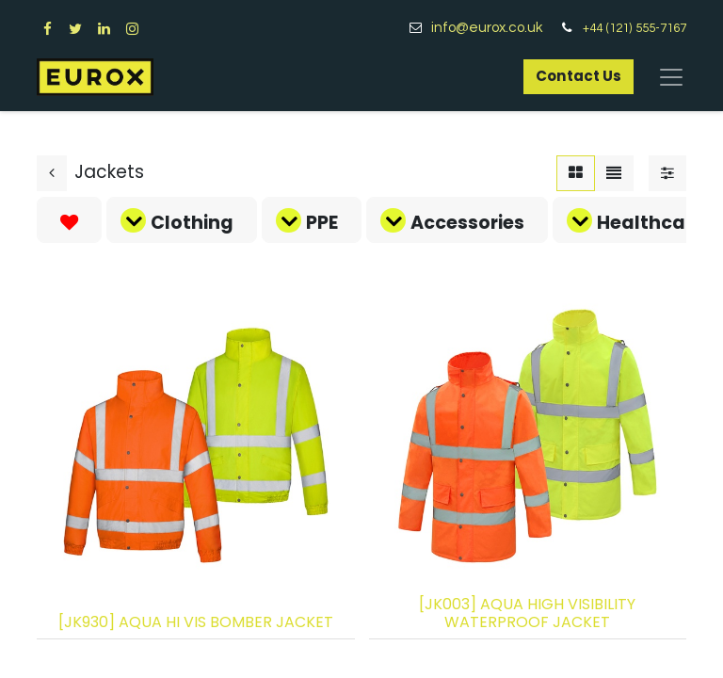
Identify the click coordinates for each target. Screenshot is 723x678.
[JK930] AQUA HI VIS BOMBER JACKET (195, 622)
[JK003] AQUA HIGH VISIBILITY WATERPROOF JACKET (527, 613)
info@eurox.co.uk (493, 28)
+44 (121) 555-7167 (634, 28)
